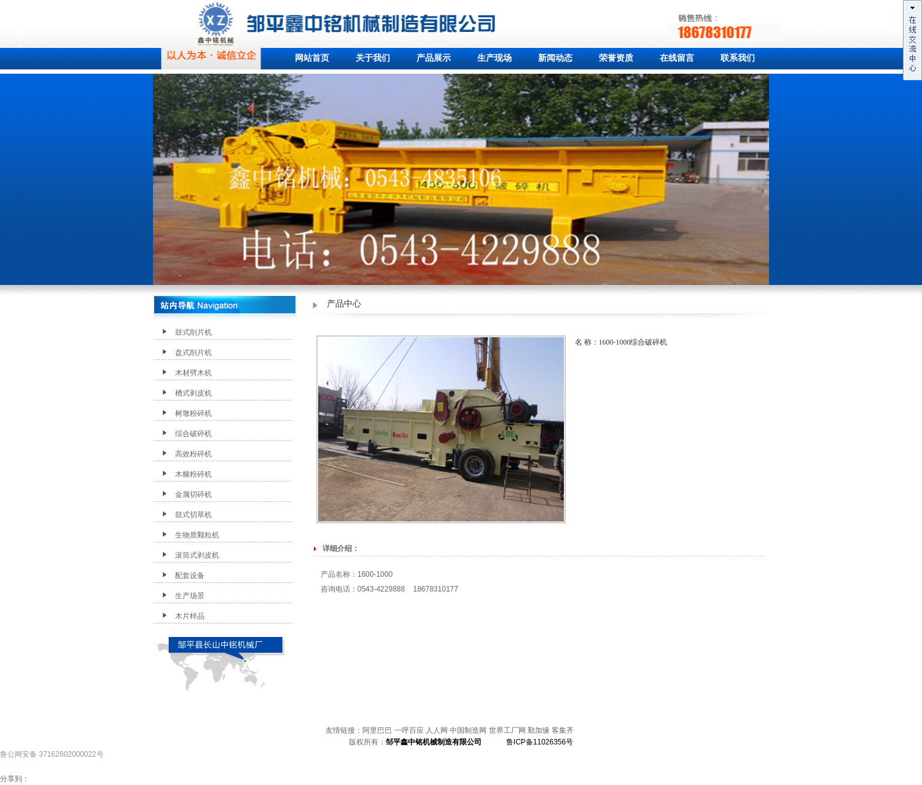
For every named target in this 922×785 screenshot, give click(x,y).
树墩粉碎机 (193, 413)
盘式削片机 (193, 352)
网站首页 (312, 58)
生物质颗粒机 (197, 535)
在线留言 (677, 58)
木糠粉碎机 (193, 474)
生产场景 (190, 596)
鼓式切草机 (193, 514)
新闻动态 (555, 58)
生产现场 (494, 58)
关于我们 (373, 58)
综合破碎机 (193, 433)
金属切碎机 (193, 494)
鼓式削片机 (193, 332)
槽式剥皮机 (193, 393)
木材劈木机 (193, 373)
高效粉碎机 (193, 454)
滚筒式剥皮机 (197, 555)
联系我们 (738, 58)
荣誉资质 (616, 58)
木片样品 (190, 616)
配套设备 (190, 575)
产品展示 (433, 58)
